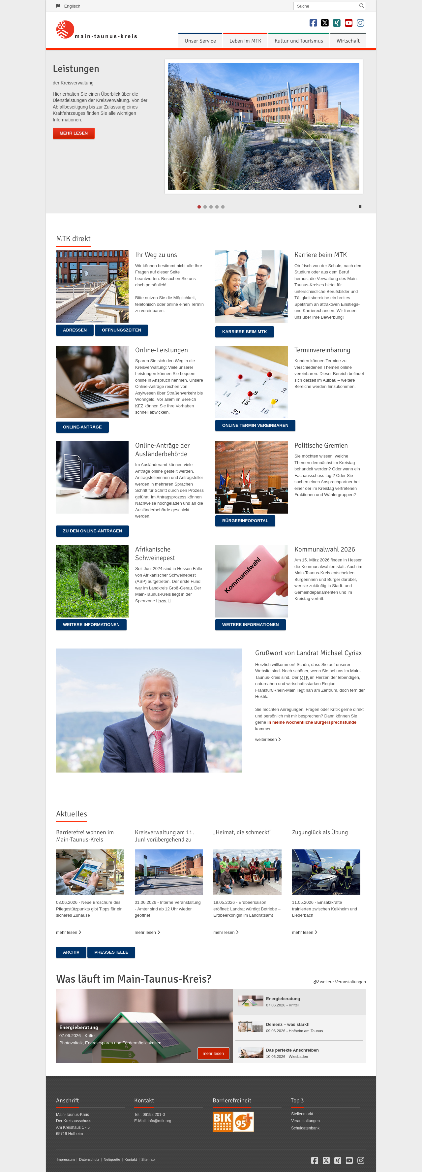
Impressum (66, 1159)
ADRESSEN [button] (75, 330)
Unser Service (200, 41)
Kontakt (131, 1159)
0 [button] (199, 207)
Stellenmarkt (302, 1114)
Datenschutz (89, 1159)
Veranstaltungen (305, 1121)
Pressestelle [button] (111, 952)
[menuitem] (200, 41)
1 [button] (205, 207)
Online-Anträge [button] (82, 427)
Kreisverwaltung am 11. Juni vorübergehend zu (164, 836)
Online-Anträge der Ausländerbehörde (162, 449)
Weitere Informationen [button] (91, 624)
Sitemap (148, 1159)
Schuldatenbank (305, 1128)
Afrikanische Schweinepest (155, 553)
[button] (361, 206)
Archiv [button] (71, 952)
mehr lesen (74, 133)
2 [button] (211, 207)
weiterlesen (268, 739)
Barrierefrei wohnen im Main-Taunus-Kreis (85, 836)
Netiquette (112, 1159)
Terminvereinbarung (322, 350)
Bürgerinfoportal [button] (245, 520)
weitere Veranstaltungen (343, 981)
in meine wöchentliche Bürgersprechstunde (311, 722)
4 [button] (223, 207)
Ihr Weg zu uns (156, 254)
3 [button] (217, 207)
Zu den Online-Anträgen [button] (92, 530)
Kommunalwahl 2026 (324, 549)
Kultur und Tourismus (299, 41)
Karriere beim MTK (320, 254)
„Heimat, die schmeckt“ (242, 832)
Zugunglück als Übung (320, 832)
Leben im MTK (245, 41)
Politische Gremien (321, 445)
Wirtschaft (348, 41)
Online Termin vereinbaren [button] (255, 425)
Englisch (72, 6)
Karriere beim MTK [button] (244, 331)
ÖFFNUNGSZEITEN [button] (121, 330)
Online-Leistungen (161, 350)
